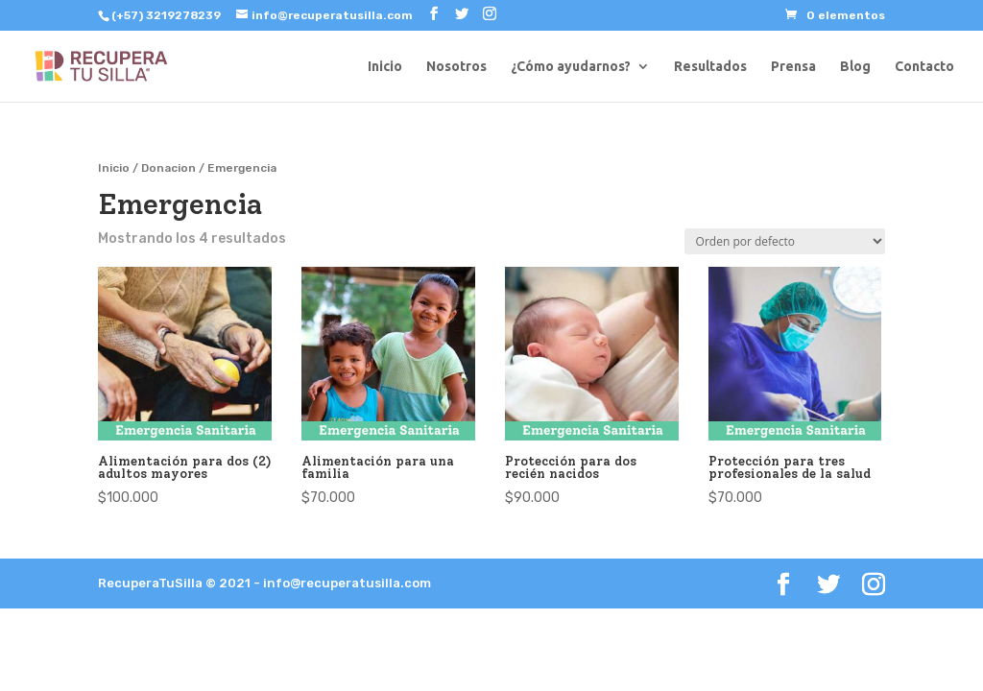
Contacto (924, 67)
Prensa (793, 67)
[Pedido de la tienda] (784, 241)
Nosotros (456, 67)
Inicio (385, 67)
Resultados (710, 67)
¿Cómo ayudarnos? (571, 67)
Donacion (168, 168)
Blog (855, 67)
